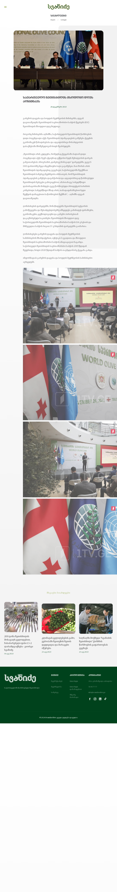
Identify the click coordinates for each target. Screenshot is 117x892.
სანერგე (54, 692)
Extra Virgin (74, 681)
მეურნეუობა (56, 687)
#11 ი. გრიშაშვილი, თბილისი (100, 681)
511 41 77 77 (93, 687)
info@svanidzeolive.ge (97, 692)
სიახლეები (64, 20)
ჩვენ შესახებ (56, 681)
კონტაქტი (95, 675)
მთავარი (53, 20)
